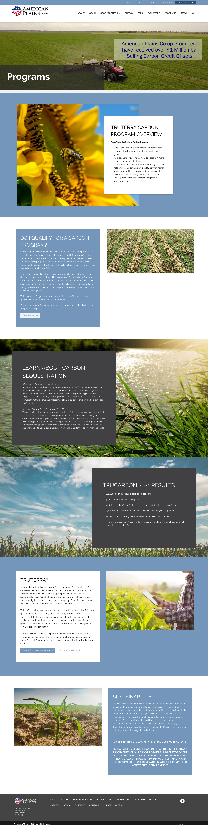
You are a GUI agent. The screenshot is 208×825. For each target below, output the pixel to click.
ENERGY (100, 800)
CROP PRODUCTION (82, 800)
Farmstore (153, 13)
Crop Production (110, 13)
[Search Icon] (193, 13)
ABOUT (53, 800)
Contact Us (167, 2)
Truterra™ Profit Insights (71, 650)
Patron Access (186, 2)
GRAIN (64, 800)
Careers (129, 2)
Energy (129, 13)
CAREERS (55, 805)
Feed (140, 13)
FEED (110, 800)
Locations (152, 2)
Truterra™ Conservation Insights (38, 650)
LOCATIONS (79, 805)
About (81, 13)
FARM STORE (123, 800)
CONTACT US (95, 805)
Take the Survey (30, 315)
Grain (92, 13)
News (140, 2)
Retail (184, 13)
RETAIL (152, 800)
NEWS (66, 805)
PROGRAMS (139, 800)
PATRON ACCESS (114, 805)
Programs (170, 13)
